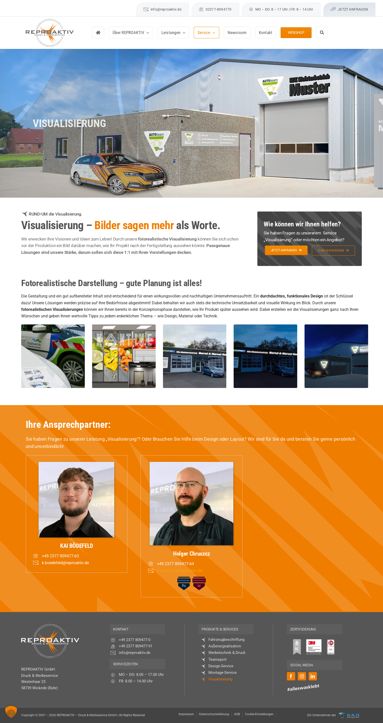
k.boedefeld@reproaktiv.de (65, 562)
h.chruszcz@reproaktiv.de (179, 570)
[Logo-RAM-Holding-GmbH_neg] (349, 714)
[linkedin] (123, 4)
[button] (11, 712)
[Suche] (322, 32)
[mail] (131, 4)
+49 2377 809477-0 (134, 640)
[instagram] (114, 4)
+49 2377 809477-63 (60, 556)
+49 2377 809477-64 (175, 563)
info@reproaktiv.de (134, 652)
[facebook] (105, 4)
